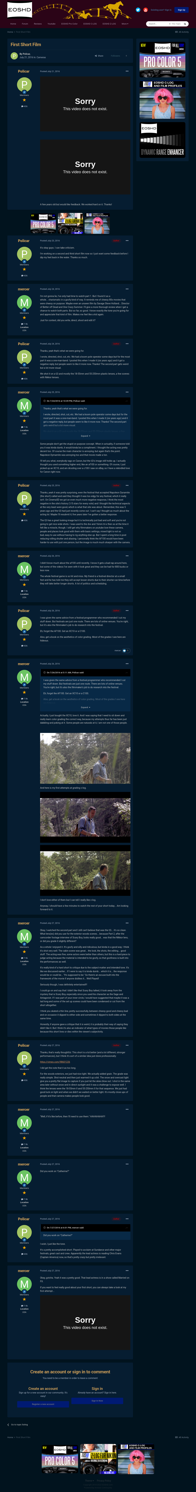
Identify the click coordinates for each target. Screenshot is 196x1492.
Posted (50, 71)
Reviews (38, 24)
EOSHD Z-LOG (109, 24)
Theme (89, 1480)
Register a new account (43, 1404)
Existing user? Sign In (161, 10)
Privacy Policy (104, 1480)
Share (99, 56)
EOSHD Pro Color (69, 24)
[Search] (157, 23)
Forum (25, 24)
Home (13, 24)
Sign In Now (97, 1401)
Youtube (51, 24)
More (125, 24)
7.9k (24, 324)
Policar (26, 54)
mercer (24, 289)
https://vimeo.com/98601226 (55, 1062)
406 (24, 106)
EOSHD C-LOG (90, 24)
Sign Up (181, 10)
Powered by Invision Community (98, 1488)
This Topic (176, 24)
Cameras (41, 57)
